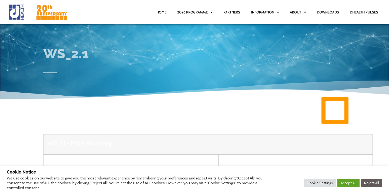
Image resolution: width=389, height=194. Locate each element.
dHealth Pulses (364, 12)
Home (161, 12)
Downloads (328, 12)
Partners (231, 12)
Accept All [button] (348, 183)
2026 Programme (195, 12)
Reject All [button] (371, 183)
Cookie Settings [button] (320, 183)
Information (265, 12)
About (298, 12)
